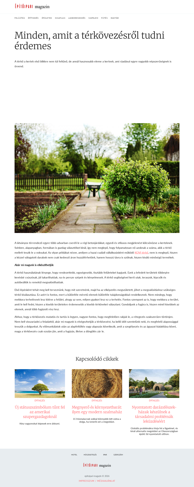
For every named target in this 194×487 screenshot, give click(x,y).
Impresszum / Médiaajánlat (97, 481)
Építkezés (40, 400)
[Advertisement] (97, 96)
